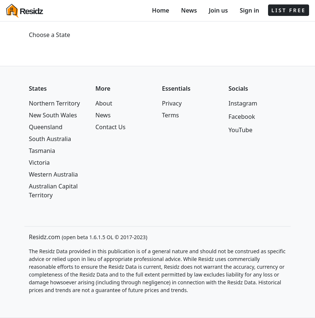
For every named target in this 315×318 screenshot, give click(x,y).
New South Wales (53, 115)
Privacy (172, 103)
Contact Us (110, 127)
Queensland (45, 127)
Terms (170, 115)
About (103, 103)
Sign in (249, 10)
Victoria (39, 162)
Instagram (242, 103)
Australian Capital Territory (53, 190)
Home (160, 10)
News (189, 10)
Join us (218, 10)
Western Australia (53, 174)
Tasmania (42, 151)
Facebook (241, 117)
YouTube (240, 130)
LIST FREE (288, 10)
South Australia (50, 139)
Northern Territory (54, 103)
